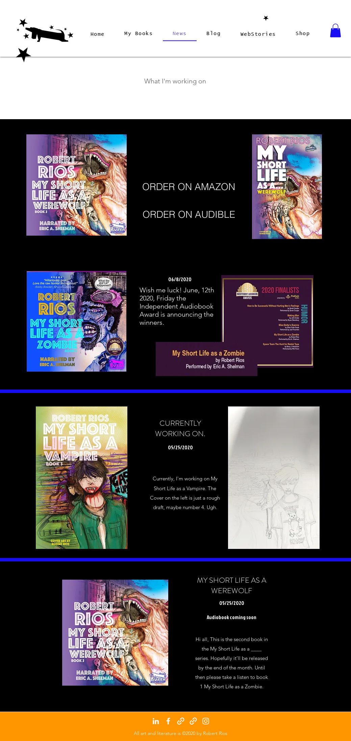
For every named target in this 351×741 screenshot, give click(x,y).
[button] (335, 30)
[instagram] (205, 721)
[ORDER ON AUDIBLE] (189, 215)
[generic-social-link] (180, 721)
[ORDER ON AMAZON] (189, 187)
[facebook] (168, 721)
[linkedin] (155, 721)
